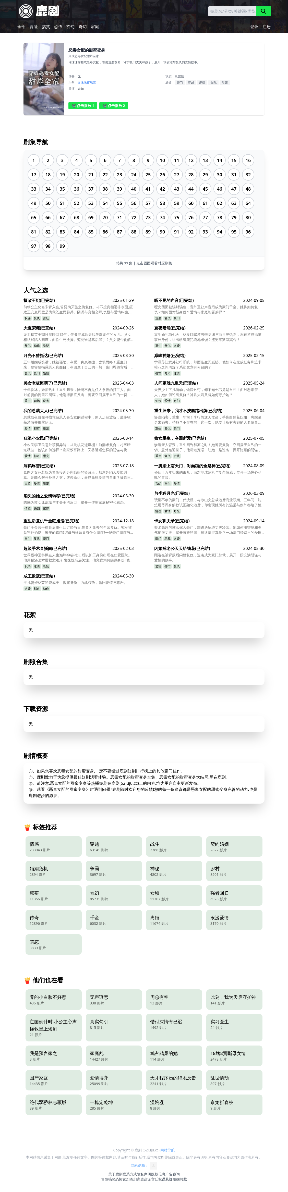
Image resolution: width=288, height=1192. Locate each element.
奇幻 (83, 26)
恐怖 (58, 26)
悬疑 (46, 345)
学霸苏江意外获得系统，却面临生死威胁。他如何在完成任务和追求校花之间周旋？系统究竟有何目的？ (207, 365)
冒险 (34, 26)
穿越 (191, 82)
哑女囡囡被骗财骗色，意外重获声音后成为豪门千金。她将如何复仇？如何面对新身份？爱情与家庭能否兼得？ (206, 309)
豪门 (180, 82)
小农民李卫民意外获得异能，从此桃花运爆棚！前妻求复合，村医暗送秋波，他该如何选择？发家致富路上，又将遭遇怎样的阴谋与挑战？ (77, 447)
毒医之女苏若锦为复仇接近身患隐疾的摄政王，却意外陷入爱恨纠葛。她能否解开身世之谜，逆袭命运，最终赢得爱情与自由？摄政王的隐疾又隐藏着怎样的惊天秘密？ (77, 475)
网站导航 (167, 1150)
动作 (37, 345)
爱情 (202, 82)
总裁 (167, 538)
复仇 (37, 318)
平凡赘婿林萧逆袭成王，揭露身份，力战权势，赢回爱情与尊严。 (75, 582)
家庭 (95, 26)
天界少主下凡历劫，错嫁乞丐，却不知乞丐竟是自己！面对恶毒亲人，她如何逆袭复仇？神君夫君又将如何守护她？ (206, 392)
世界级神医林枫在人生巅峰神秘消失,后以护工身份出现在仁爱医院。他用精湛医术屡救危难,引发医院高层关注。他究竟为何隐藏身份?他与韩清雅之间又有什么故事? (78, 557)
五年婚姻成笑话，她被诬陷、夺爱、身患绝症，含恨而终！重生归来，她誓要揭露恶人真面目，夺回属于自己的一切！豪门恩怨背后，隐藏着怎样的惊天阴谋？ (77, 365)
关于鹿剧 (115, 1174)
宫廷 (46, 318)
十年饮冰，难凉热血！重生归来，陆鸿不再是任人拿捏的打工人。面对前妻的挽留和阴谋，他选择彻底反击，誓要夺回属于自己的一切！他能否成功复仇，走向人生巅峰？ (77, 392)
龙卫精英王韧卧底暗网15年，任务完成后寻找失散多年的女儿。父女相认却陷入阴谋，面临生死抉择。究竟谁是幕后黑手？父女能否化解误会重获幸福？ (77, 337)
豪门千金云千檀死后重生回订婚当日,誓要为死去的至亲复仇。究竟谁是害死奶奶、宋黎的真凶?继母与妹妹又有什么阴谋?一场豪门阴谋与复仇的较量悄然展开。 (77, 530)
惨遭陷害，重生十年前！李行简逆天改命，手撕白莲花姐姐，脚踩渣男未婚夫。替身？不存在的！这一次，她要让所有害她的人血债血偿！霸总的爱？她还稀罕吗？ (207, 420)
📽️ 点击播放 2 (113, 105)
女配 (213, 82)
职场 (37, 401)
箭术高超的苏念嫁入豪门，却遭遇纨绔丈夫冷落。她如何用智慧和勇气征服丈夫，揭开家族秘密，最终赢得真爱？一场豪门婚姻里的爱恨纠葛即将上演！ (207, 530)
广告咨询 (172, 1174)
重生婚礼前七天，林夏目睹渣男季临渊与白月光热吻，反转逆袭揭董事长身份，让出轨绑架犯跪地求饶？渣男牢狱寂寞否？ (207, 337)
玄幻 (70, 26)
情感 (28, 508)
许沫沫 (82, 82)
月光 (177, 511)
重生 (158, 345)
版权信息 (158, 1174)
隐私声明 (144, 1174)
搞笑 (46, 26)
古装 (177, 456)
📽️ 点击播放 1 (82, 105)
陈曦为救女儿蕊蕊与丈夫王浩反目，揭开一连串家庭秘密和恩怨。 (75, 502)
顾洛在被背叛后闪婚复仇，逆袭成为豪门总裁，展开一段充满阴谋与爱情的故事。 (207, 557)
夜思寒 (91, 82)
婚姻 (46, 373)
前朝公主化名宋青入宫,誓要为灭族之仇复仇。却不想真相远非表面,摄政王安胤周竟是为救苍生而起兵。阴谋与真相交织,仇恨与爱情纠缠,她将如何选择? (78, 309)
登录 (254, 26)
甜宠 (225, 82)
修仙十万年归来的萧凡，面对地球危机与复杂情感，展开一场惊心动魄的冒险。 (207, 475)
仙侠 (158, 401)
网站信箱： (144, 1166)
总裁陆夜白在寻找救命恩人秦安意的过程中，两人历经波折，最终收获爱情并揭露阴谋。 (77, 420)
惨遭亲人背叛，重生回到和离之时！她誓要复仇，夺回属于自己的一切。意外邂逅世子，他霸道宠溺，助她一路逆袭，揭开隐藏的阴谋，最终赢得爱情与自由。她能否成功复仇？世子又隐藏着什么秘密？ (207, 447)
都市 (158, 373)
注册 (266, 26)
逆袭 (158, 318)
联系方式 (130, 1174)
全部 (21, 26)
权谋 (28, 318)
